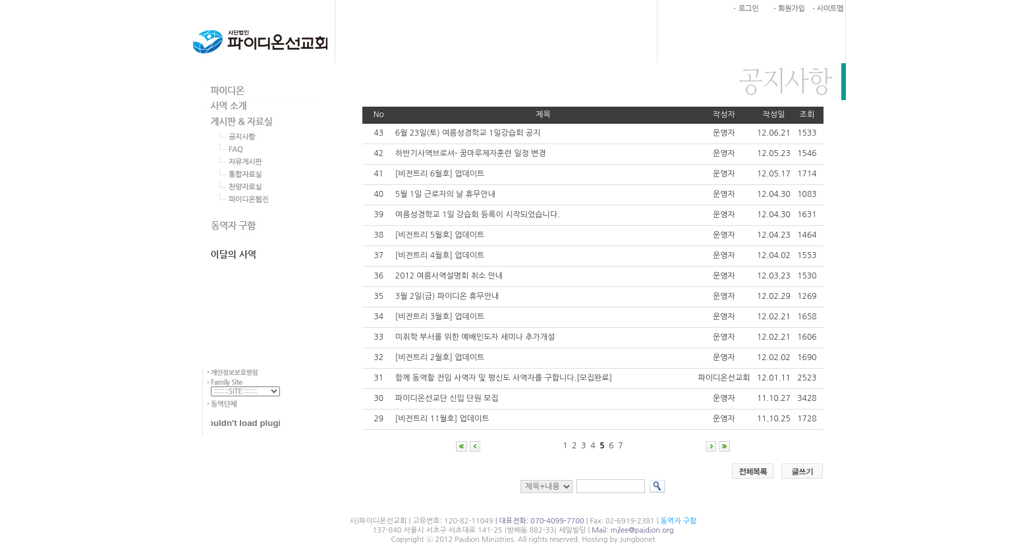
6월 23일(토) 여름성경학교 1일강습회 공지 (467, 133)
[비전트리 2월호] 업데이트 (440, 357)
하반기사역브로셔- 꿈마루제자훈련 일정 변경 (470, 153)
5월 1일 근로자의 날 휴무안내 (445, 194)
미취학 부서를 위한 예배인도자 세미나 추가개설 (475, 337)
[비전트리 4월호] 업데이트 (440, 255)
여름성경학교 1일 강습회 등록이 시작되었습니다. (477, 215)
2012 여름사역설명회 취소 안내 (449, 276)
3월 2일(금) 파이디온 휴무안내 (447, 296)
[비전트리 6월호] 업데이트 (440, 174)
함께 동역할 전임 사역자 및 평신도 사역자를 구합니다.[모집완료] (503, 378)
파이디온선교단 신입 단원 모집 (447, 398)
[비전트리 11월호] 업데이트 (442, 419)
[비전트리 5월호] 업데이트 (440, 235)
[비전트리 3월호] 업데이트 (440, 317)
